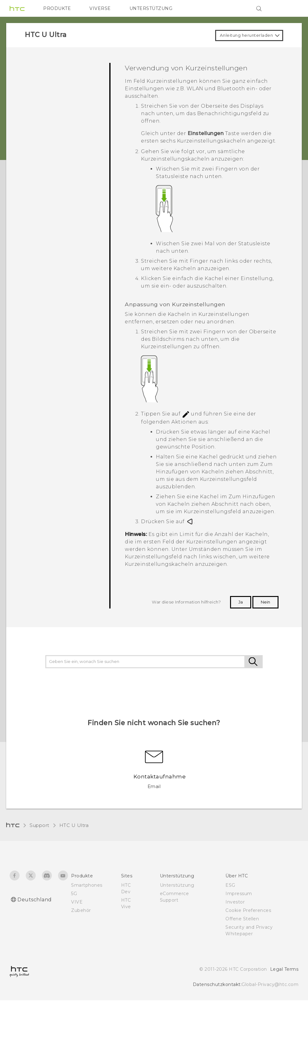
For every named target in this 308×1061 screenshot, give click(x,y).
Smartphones (86, 885)
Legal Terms (284, 969)
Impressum (238, 893)
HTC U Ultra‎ (74, 825)
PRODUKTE (57, 8)
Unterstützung (177, 885)
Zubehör (81, 910)
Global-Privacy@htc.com (270, 984)
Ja (240, 601)
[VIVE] (290, 8)
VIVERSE (100, 8)
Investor (235, 902)
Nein (265, 601)
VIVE (77, 902)
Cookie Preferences (248, 910)
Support (39, 825)
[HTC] (17, 8)
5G (74, 893)
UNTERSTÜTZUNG (151, 8)
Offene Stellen (242, 919)
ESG (230, 885)
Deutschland (34, 900)
